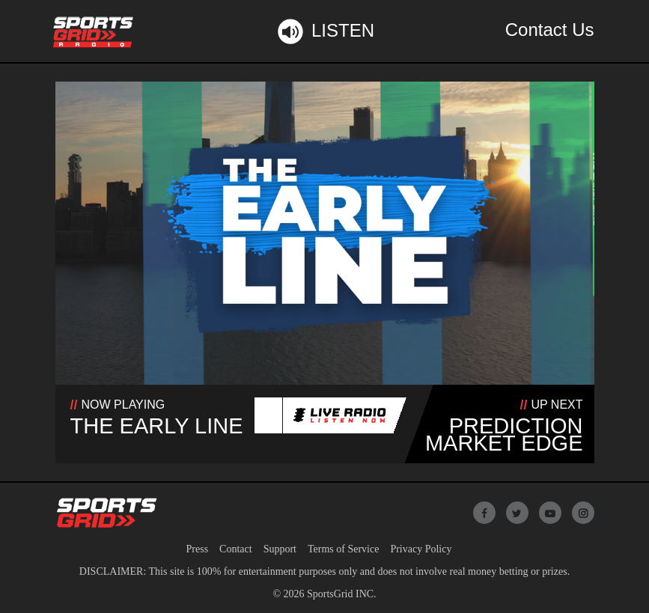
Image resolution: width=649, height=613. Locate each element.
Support (279, 549)
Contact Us (549, 29)
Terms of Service (343, 549)
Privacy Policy (420, 549)
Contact (235, 549)
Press (197, 549)
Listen (324, 31)
